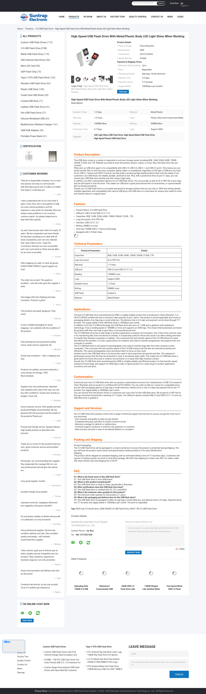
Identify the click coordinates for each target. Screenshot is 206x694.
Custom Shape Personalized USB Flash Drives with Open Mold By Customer (61, 668)
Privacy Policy (41, 691)
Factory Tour (117, 17)
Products (74, 17)
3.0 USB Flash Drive (44, 29)
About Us (101, 17)
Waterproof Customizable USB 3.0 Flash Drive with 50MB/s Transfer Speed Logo (104, 587)
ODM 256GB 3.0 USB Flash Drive (114, 509)
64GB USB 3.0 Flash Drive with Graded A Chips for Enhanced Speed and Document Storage (127, 587)
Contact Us (157, 17)
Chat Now (174, 3)
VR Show (87, 17)
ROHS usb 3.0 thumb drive (87, 509)
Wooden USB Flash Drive (33, 83)
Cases (180, 17)
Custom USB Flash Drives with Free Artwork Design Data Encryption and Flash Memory (60, 654)
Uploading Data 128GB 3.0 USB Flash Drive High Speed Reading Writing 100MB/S (81, 587)
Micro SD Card (28, 65)
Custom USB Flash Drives (33, 42)
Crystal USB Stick (29, 101)
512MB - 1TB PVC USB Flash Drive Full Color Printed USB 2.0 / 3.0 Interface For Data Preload (62, 662)
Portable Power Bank (31, 136)
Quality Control (138, 17)
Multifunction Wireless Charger (36, 124)
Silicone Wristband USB (32, 118)
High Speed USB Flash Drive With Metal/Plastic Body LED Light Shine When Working (91, 89)
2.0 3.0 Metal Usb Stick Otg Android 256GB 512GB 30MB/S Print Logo (103, 660)
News (170, 17)
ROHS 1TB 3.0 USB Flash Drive (143, 509)
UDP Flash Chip (28, 71)
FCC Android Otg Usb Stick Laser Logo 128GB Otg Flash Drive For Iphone (104, 653)
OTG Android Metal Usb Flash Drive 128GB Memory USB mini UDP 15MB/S (104, 667)
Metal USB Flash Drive (32, 54)
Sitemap (21, 672)
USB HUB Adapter (30, 130)
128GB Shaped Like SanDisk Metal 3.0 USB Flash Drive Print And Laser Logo (151, 587)
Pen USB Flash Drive (31, 112)
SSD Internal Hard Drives (33, 60)
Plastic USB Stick (29, 89)
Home (62, 17)
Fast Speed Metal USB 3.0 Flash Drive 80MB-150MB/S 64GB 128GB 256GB (174, 587)
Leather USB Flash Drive (33, 107)
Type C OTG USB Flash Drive (35, 77)
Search (161, 3)
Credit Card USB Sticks (32, 95)
